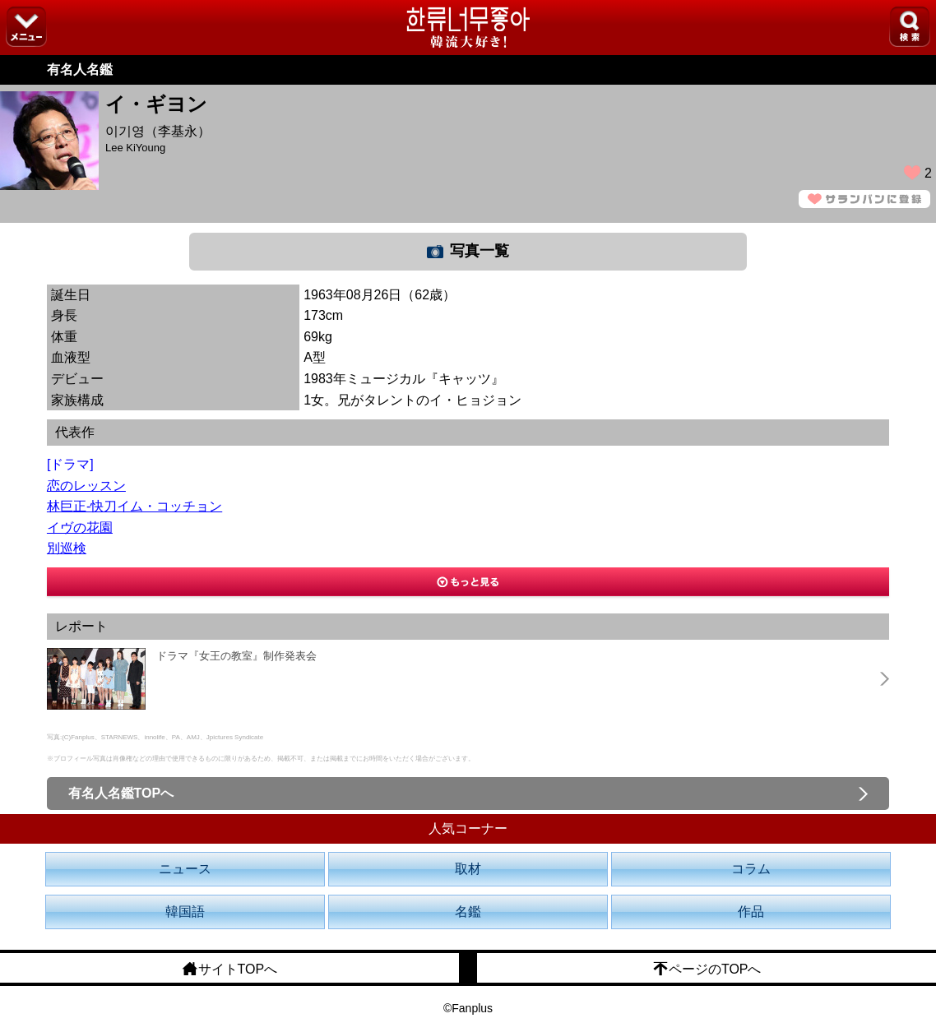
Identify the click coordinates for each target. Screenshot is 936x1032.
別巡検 (66, 548)
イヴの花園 (80, 528)
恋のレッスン (86, 486)
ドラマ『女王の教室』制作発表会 (236, 656)
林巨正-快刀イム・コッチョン (134, 506)
